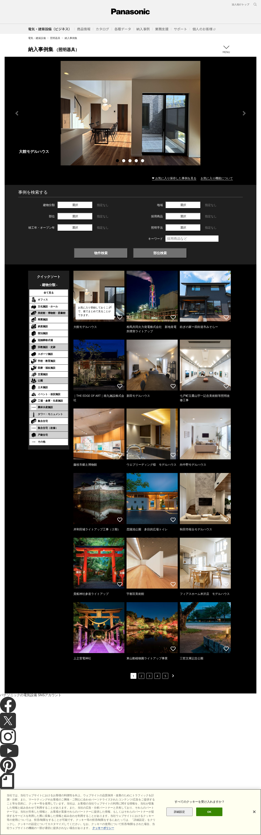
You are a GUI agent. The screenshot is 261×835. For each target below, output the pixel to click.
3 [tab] (130, 161)
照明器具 (55, 38)
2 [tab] (124, 161)
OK (209, 823)
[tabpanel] (130, 113)
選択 (75, 205)
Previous (17, 113)
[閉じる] (254, 823)
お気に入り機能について (217, 178)
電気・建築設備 (37, 38)
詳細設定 (179, 823)
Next (244, 113)
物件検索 (101, 253)
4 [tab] (137, 161)
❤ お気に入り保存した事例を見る (174, 178)
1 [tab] (118, 161)
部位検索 (160, 253)
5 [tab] (143, 161)
